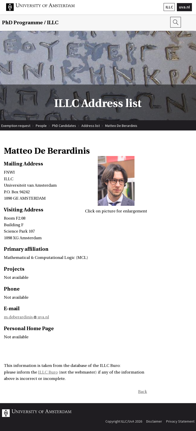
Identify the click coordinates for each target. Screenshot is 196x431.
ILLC (169, 6)
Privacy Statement (180, 421)
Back (142, 391)
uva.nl (184, 6)
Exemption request (15, 125)
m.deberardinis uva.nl (26, 317)
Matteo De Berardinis (121, 125)
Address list (90, 125)
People (41, 125)
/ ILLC (30, 23)
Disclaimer (154, 421)
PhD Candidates (64, 125)
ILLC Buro (48, 372)
